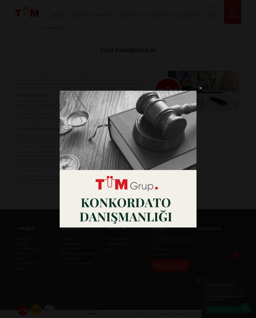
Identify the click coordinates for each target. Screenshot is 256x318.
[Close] (201, 88)
